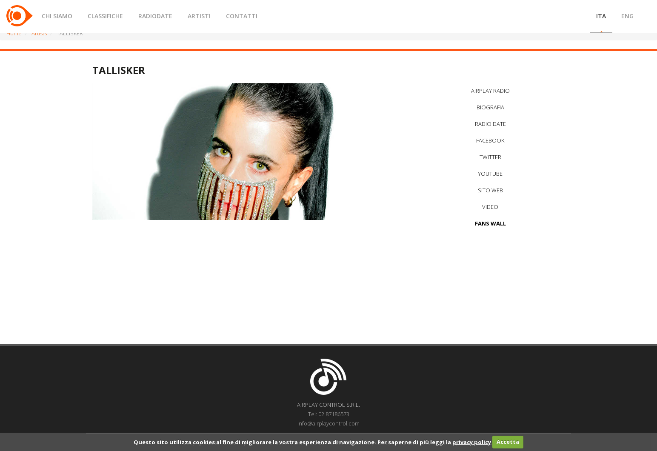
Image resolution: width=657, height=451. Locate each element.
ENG (627, 16)
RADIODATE (155, 16)
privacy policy (471, 441)
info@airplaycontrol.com (328, 423)
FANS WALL (490, 223)
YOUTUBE (490, 173)
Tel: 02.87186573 (328, 414)
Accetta (508, 441)
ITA (601, 16)
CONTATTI (241, 16)
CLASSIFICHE (105, 16)
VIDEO (490, 207)
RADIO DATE (490, 124)
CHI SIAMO (57, 16)
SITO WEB (490, 190)
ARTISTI (199, 16)
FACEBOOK (490, 140)
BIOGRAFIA (490, 107)
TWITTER (490, 157)
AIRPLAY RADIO (490, 90)
